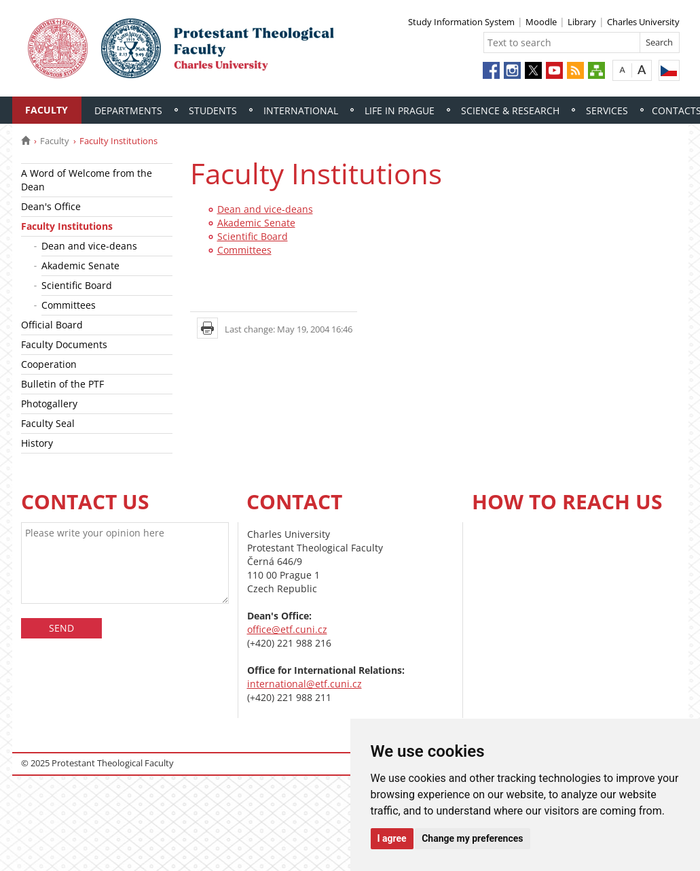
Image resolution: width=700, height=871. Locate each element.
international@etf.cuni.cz (304, 683)
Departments (128, 110)
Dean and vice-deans (89, 245)
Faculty (46, 109)
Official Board (52, 324)
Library (582, 22)
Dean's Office (51, 206)
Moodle (541, 22)
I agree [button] (392, 838)
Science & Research (510, 110)
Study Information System (461, 22)
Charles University (643, 22)
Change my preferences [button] (472, 838)
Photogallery (49, 403)
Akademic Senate (80, 265)
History (37, 443)
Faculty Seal (48, 423)
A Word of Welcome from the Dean (86, 180)
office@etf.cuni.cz (287, 629)
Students (213, 110)
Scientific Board (76, 285)
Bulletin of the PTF (62, 383)
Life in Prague (400, 110)
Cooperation (49, 364)
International (300, 110)
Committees (68, 304)
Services (607, 110)
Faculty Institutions (67, 226)
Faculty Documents (64, 344)
